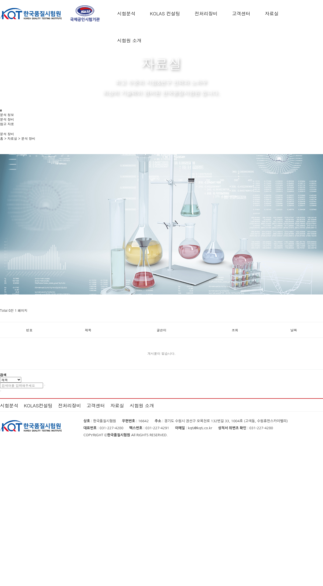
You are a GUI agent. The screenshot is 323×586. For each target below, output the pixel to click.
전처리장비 (206, 13)
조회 (235, 330)
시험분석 (126, 13)
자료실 (272, 13)
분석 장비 (28, 138)
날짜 (293, 330)
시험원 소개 (129, 40)
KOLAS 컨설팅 (165, 13)
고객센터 (241, 13)
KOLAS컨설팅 (38, 405)
